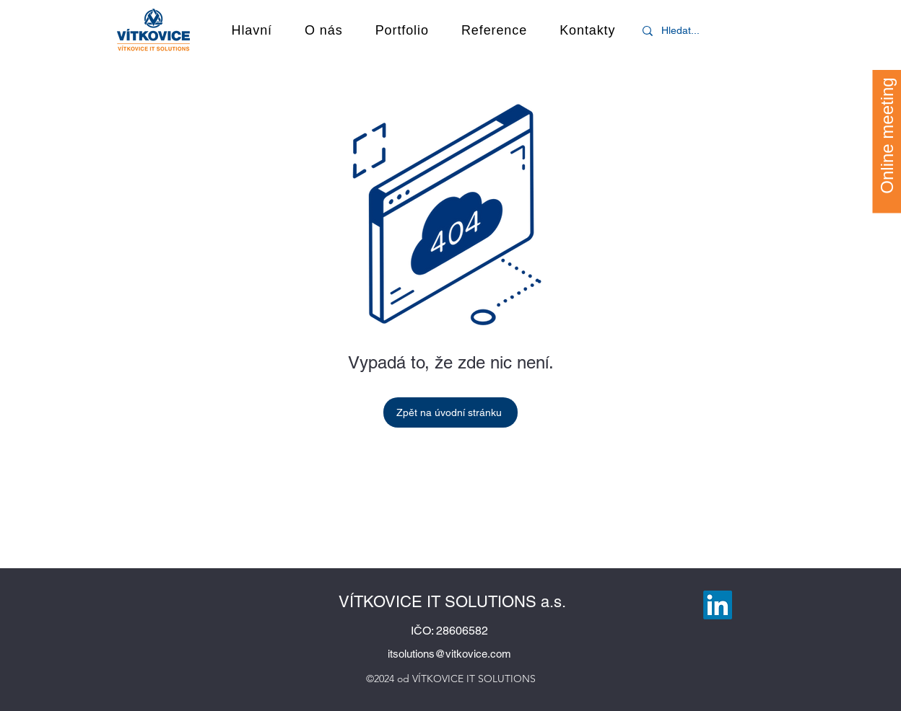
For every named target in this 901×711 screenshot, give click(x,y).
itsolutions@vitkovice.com (449, 654)
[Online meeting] (886, 135)
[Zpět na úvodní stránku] (450, 412)
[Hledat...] (685, 30)
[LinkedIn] (717, 605)
